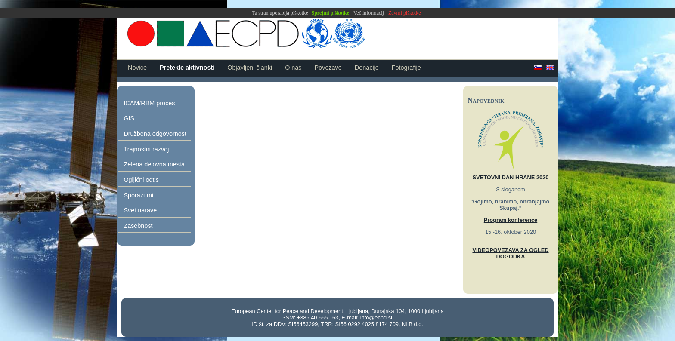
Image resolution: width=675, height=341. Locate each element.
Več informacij (368, 13)
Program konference (510, 220)
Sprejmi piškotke (330, 13)
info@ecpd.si (376, 317)
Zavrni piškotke (404, 13)
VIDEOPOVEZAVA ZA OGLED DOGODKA (510, 253)
